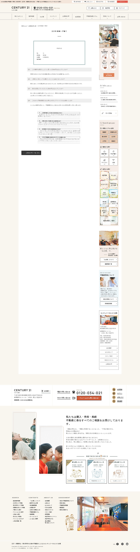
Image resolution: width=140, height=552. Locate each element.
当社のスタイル (109, 360)
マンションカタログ (18, 518)
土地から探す (16, 514)
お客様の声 (109, 364)
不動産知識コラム (34, 512)
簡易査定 (62, 507)
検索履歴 (111, 1)
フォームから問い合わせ (89, 398)
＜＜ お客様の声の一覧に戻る (31, 153)
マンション (104, 162)
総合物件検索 (16, 501)
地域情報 (32, 514)
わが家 (42, 16)
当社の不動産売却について (67, 501)
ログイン (119, 393)
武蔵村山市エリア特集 (19, 507)
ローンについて (34, 516)
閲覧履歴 (119, 401)
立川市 (113, 136)
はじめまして (109, 352)
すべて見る (109, 113)
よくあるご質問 (34, 518)
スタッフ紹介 (109, 356)
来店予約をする (49, 518)
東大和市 (104, 136)
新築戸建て (104, 154)
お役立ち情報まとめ (35, 509)
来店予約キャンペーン (51, 516)
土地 (113, 162)
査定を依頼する (64, 509)
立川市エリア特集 (17, 503)
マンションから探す (18, 512)
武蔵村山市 (113, 132)
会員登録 (78, 16)
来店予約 (107, 8)
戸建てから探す (17, 509)
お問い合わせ (121, 16)
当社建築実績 (33, 505)
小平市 (104, 141)
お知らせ (47, 503)
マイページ (122, 8)
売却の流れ (62, 503)
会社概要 (108, 348)
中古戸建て (113, 154)
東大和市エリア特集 (18, 505)
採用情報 (47, 514)
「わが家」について (35, 501)
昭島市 (113, 141)
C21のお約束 (48, 507)
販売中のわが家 (34, 503)
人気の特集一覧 (17, 521)
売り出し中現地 (17, 516)
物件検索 (70, 480)
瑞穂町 (104, 132)
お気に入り (94, 8)
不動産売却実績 (64, 505)
